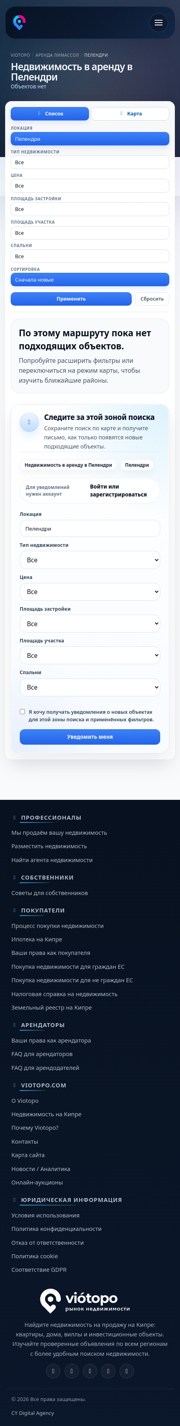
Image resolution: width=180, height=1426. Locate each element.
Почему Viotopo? (35, 1127)
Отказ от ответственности (47, 1242)
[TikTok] (126, 1371)
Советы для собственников (49, 893)
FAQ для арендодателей (45, 1067)
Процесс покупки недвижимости (57, 926)
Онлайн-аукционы (37, 1182)
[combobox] (90, 139)
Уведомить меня (90, 736)
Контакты (24, 1141)
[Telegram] (108, 1371)
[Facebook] (53, 1371)
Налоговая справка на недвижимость (64, 994)
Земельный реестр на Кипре (51, 1007)
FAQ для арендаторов (42, 1054)
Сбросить (152, 298)
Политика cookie (34, 1256)
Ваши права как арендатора (51, 1040)
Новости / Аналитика (40, 1169)
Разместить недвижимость (49, 846)
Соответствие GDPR (39, 1269)
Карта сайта (28, 1155)
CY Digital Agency (32, 1412)
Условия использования (45, 1215)
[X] (90, 1371)
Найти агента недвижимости (52, 860)
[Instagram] (71, 1371)
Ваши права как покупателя (50, 952)
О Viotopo (25, 1100)
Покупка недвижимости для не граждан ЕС (72, 980)
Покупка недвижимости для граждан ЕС (68, 966)
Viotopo (20, 55)
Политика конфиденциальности (56, 1228)
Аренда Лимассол (57, 55)
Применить (71, 298)
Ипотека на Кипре (36, 939)
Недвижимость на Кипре (46, 1114)
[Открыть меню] (158, 22)
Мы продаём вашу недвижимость (59, 832)
